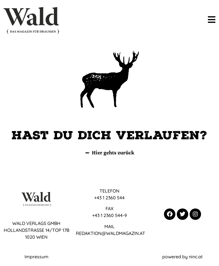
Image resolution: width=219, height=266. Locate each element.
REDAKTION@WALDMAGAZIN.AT (110, 233)
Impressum (36, 256)
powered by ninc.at (182, 256)
